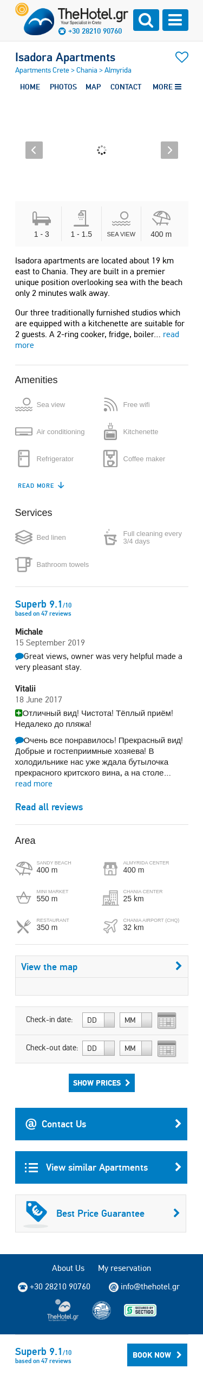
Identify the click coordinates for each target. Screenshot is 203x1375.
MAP (93, 87)
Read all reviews (49, 807)
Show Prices (101, 1083)
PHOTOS (63, 87)
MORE (167, 87)
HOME (30, 87)
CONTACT (125, 87)
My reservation (124, 1268)
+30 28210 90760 (95, 31)
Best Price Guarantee (101, 1213)
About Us (68, 1268)
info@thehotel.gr (144, 1286)
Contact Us (103, 1124)
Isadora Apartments (65, 56)
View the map (101, 966)
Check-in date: (49, 1019)
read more (34, 783)
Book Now (157, 1355)
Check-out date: (52, 1047)
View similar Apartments (103, 1167)
